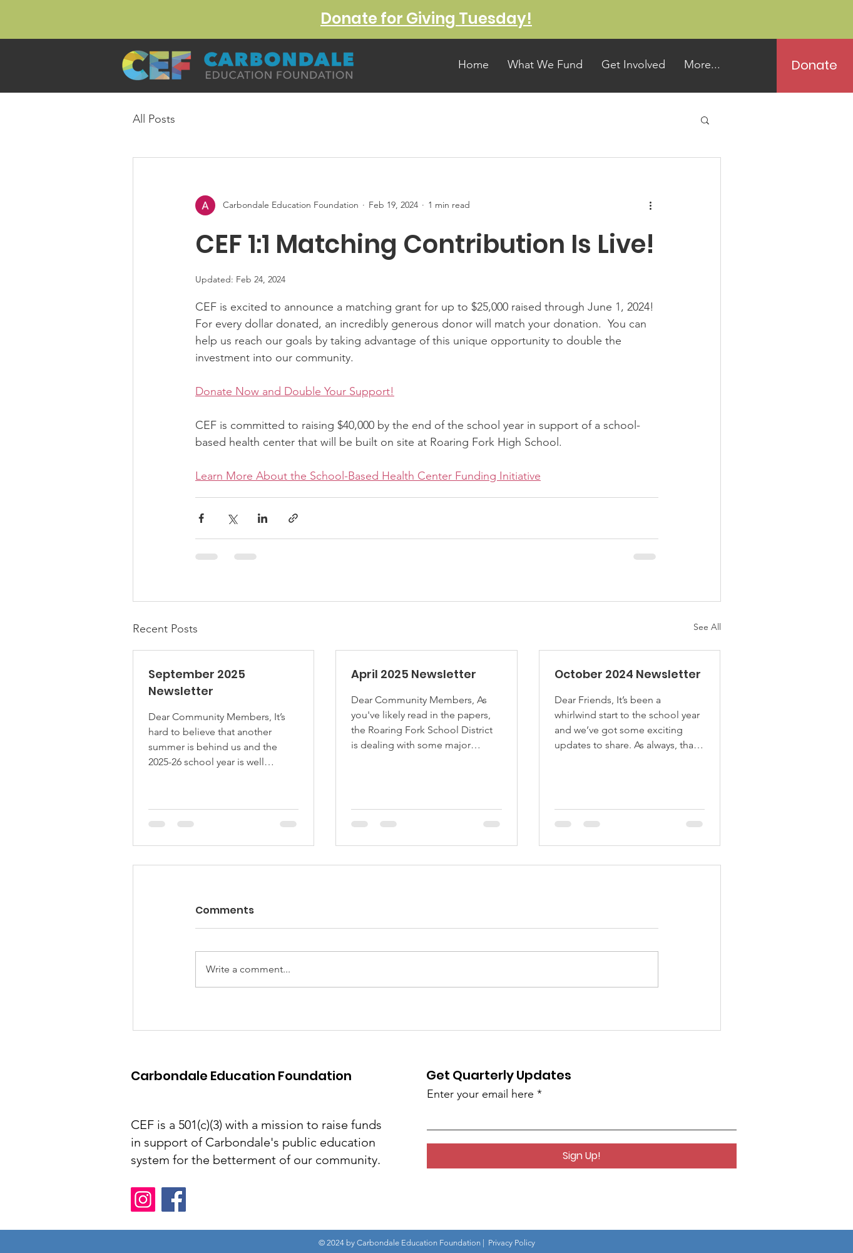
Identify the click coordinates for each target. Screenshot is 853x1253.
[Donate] (814, 65)
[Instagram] (143, 1199)
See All (707, 626)
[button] (705, 120)
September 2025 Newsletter (196, 682)
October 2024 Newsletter (627, 674)
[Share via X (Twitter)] (232, 518)
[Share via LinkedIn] (262, 518)
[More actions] (650, 205)
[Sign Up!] (582, 1155)
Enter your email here (480, 1094)
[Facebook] (173, 1199)
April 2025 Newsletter (413, 674)
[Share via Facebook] (201, 518)
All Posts (154, 119)
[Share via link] (293, 518)
